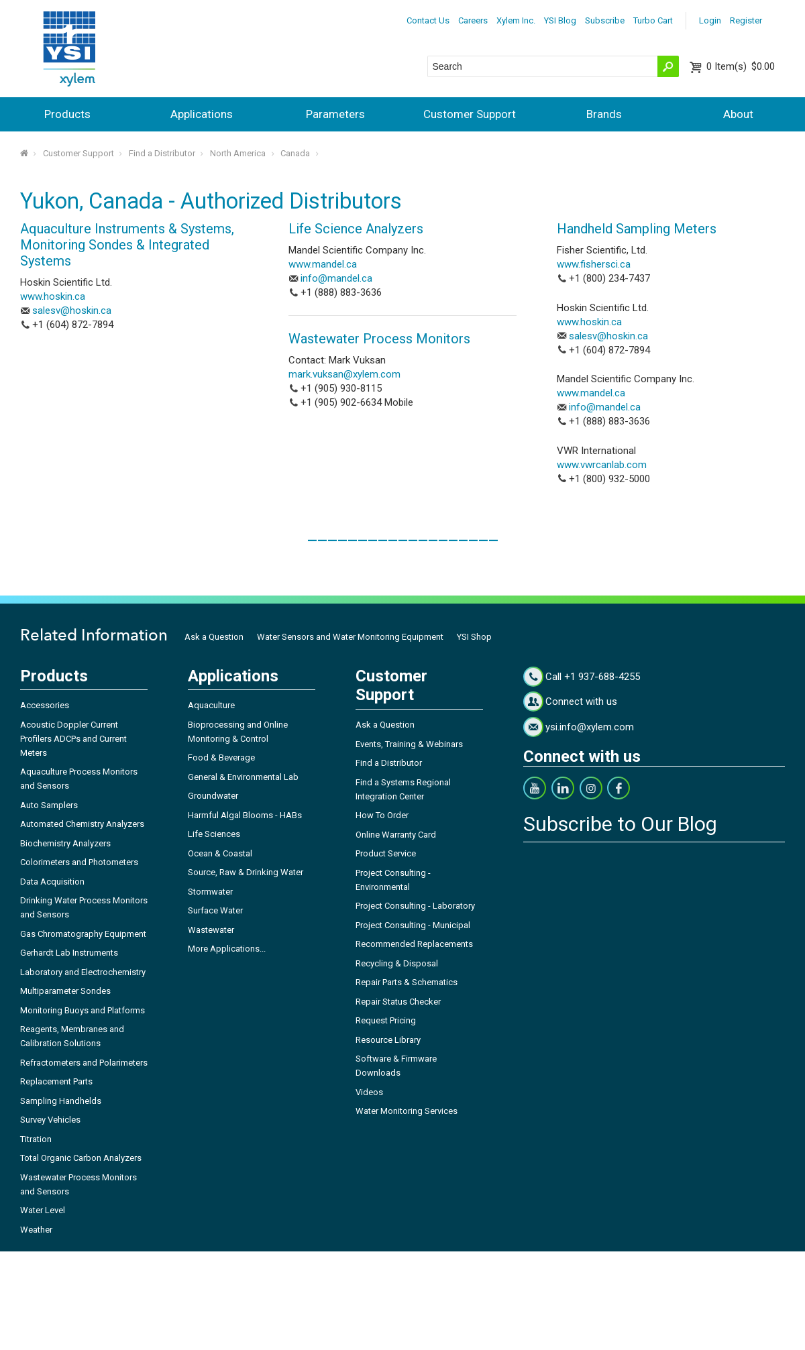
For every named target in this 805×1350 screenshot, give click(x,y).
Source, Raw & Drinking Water (245, 872)
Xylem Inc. (515, 20)
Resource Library (388, 1040)
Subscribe (605, 20)
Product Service (386, 853)
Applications (201, 114)
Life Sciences (214, 834)
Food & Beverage (221, 757)
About (738, 114)
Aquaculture (211, 705)
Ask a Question (214, 637)
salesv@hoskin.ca (71, 310)
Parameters (335, 114)
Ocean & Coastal (220, 853)
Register (746, 20)
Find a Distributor (162, 153)
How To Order (382, 815)
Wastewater (211, 930)
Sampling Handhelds (60, 1101)
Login (710, 20)
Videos (369, 1092)
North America (238, 153)
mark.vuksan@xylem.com (344, 374)
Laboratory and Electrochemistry (83, 972)
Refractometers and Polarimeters (84, 1063)
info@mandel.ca (336, 278)
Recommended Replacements (414, 944)
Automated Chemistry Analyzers (82, 824)
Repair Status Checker (398, 1002)
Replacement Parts (56, 1081)
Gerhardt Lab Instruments (69, 953)
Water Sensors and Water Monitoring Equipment (350, 637)
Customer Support (469, 114)
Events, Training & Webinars (409, 744)
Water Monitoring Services (407, 1111)
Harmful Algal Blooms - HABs (245, 815)
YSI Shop (474, 637)
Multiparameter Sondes (65, 991)
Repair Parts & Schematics (407, 982)
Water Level (42, 1210)
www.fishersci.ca (594, 264)
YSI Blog (560, 20)
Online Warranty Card (396, 835)
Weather (36, 1230)
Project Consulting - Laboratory (415, 906)
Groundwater (213, 796)
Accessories (44, 705)
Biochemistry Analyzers (65, 843)
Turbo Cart (653, 20)
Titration (36, 1139)
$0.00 (740, 66)
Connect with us (581, 701)
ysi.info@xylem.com (589, 727)
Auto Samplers (49, 805)
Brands (604, 114)
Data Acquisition (52, 882)
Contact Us (428, 20)
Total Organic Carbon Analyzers (81, 1158)
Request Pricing (386, 1020)
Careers (473, 20)
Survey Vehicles (50, 1120)
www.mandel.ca (322, 264)
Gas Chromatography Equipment (83, 934)
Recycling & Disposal (397, 963)
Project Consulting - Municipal (413, 925)
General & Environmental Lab (243, 777)
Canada (295, 153)
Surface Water (215, 910)
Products (67, 114)
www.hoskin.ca (52, 296)
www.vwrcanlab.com (602, 465)
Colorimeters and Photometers (79, 862)
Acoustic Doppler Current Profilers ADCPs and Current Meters (73, 739)
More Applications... (227, 949)
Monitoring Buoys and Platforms (82, 1010)
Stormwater (210, 892)
